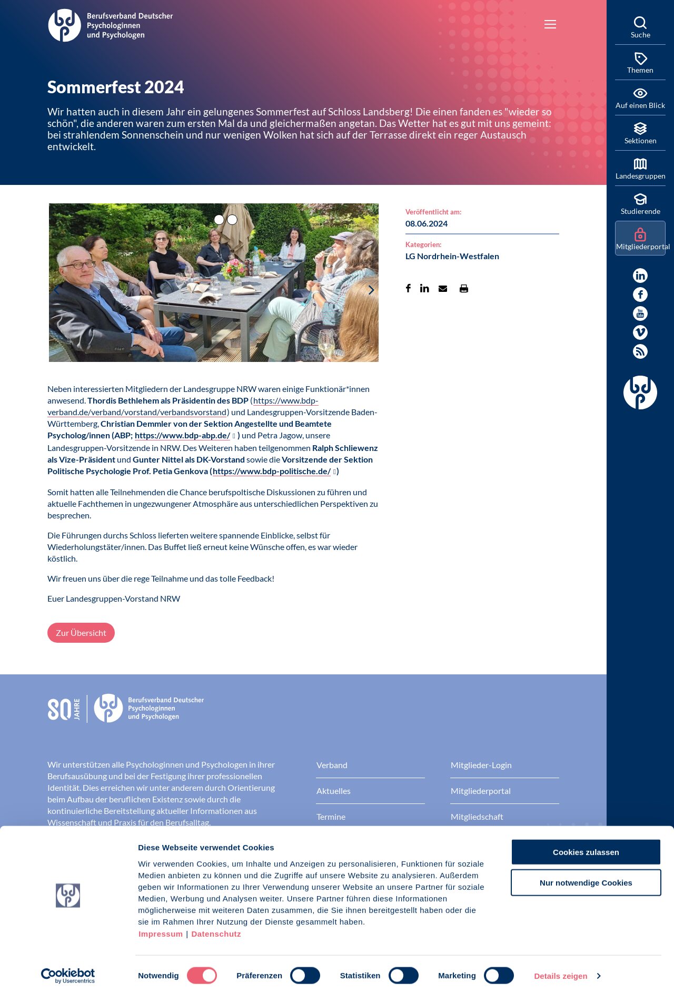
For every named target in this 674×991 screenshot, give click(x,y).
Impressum (160, 927)
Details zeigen (560, 970)
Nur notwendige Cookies (586, 876)
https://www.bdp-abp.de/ (182, 435)
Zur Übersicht (81, 632)
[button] (213, 292)
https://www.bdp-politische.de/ (272, 471)
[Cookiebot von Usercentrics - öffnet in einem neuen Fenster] (68, 970)
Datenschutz (216, 927)
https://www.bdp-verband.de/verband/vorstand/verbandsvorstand (183, 406)
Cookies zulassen (586, 845)
